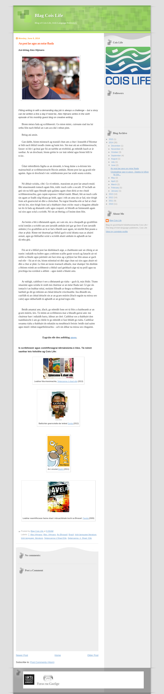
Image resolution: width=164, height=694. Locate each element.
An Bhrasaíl (62, 534)
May (113, 178)
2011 (111, 201)
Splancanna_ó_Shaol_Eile (80, 538)
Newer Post (22, 655)
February (115, 188)
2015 (111, 139)
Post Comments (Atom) (42, 662)
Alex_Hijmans (49, 534)
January (115, 191)
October (115, 152)
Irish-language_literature (32, 538)
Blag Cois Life (49, 15)
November (116, 149)
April (113, 181)
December (116, 146)
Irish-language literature (85, 534)
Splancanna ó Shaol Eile (55, 538)
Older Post (92, 655)
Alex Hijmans (36, 534)
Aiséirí (61, 469)
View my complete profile (117, 231)
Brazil (71, 534)
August (114, 159)
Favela (86, 518)
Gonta (70, 423)
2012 (111, 197)
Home (58, 655)
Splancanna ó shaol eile (67, 381)
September (116, 155)
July (113, 162)
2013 (111, 194)
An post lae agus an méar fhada (125, 168)
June (113, 165)
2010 (111, 204)
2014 (111, 142)
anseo (73, 337)
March (114, 184)
